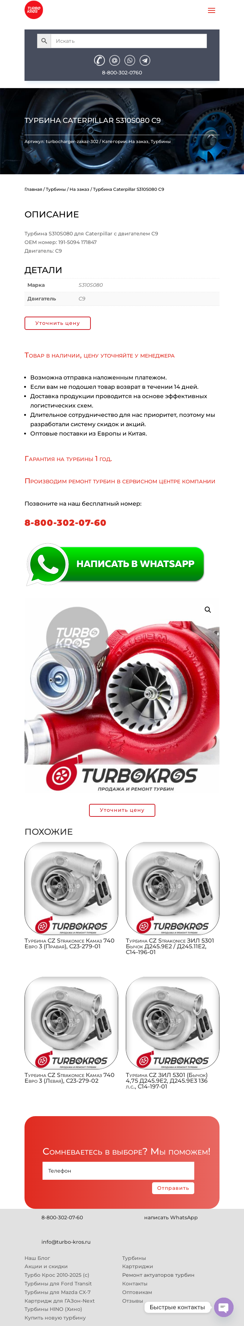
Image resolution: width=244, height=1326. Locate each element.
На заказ (138, 141)
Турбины (161, 141)
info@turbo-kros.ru (65, 1242)
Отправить (173, 1188)
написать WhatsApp (171, 1217)
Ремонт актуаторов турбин (158, 1275)
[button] (207, 609)
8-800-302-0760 (122, 72)
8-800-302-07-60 (66, 522)
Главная (33, 189)
